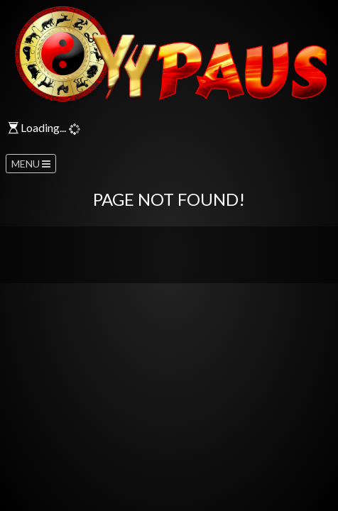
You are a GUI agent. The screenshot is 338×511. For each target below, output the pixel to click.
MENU (30, 164)
